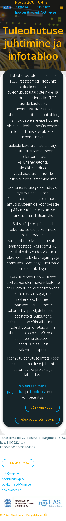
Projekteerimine (32, 385)
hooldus (38, 391)
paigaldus (16, 391)
